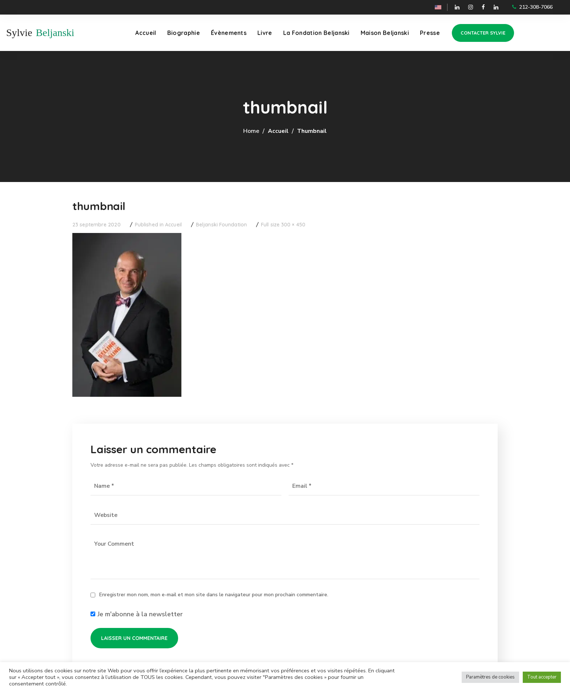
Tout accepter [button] (542, 677)
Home (251, 131)
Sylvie (19, 32)
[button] (482, 33)
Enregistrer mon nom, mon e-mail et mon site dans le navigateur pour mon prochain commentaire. (213, 594)
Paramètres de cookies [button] (490, 677)
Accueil (278, 131)
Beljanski (55, 32)
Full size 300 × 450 (283, 224)
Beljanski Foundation (221, 224)
